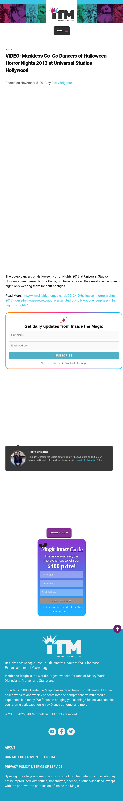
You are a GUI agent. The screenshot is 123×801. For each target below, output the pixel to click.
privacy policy (63, 776)
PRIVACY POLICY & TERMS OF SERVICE (33, 767)
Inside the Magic (67, 786)
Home (8, 49)
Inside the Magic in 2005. (89, 460)
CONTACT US (14, 757)
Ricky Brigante (61, 83)
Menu (60, 30)
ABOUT (10, 747)
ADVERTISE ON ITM (40, 757)
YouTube (52, 731)
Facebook (61, 731)
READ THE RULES (61, 611)
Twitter (71, 731)
